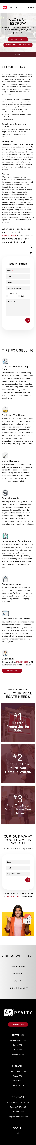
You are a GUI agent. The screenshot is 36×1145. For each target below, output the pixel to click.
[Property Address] (18, 288)
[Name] (18, 270)
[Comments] (18, 307)
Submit (27, 320)
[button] (18, 1133)
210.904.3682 (18, 1)
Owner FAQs (18, 1045)
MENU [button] (31, 8)
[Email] (18, 276)
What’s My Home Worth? (18, 45)
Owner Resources (18, 1040)
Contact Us (12, 671)
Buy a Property (18, 39)
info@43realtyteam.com (18, 1117)
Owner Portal (18, 1054)
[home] (9, 7)
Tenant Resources (18, 1071)
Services (18, 1050)
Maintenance (18, 1081)
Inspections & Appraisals (18, 55)
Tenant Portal (18, 1085)
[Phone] (18, 282)
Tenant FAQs (18, 1076)
